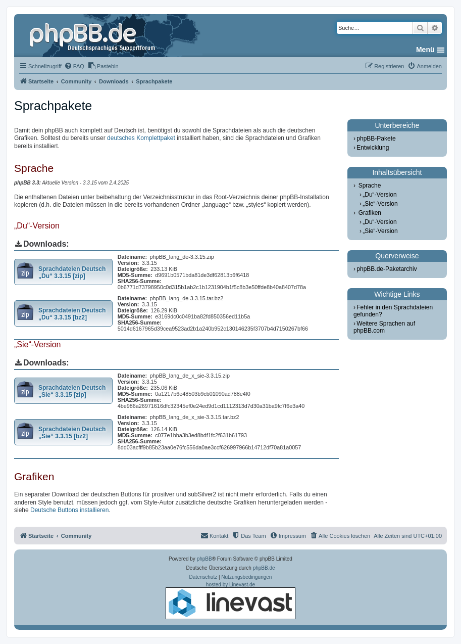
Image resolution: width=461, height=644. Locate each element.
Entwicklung (372, 147)
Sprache (369, 185)
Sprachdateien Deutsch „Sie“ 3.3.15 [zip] (72, 391)
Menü (425, 49)
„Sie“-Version (380, 203)
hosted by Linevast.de (230, 600)
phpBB (204, 559)
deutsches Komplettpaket (141, 138)
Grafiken (369, 212)
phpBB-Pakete (375, 138)
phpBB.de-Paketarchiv (386, 268)
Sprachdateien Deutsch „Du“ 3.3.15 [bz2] (72, 314)
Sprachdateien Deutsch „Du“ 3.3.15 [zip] (72, 272)
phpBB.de (264, 568)
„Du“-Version (379, 194)
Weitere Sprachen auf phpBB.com (384, 327)
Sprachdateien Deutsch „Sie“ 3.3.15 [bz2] (72, 433)
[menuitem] (74, 66)
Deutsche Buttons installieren (69, 510)
